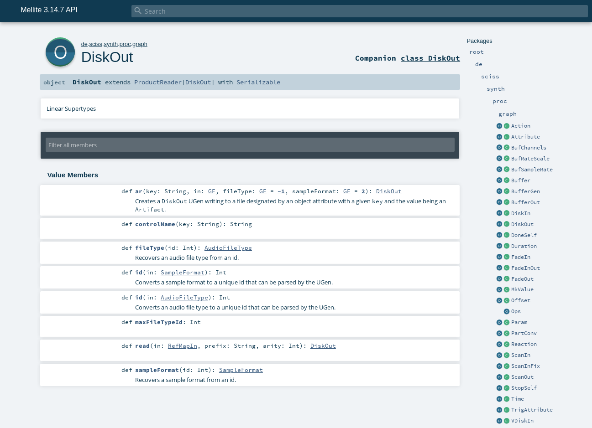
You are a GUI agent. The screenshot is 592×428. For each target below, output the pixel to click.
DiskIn (520, 213)
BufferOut (525, 202)
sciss (95, 44)
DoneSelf (524, 235)
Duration (524, 246)
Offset (520, 300)
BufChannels (528, 147)
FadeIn (520, 257)
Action (520, 126)
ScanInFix (525, 366)
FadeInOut (525, 268)
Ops (516, 311)
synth (111, 44)
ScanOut (522, 377)
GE (211, 191)
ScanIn (520, 355)
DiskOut (522, 224)
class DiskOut (430, 57)
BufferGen (525, 191)
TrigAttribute (532, 410)
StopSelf (524, 388)
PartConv (524, 333)
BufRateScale (530, 158)
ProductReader (158, 82)
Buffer (520, 180)
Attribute (525, 137)
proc (125, 44)
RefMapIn (182, 345)
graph (139, 44)
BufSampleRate (532, 169)
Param (519, 322)
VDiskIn (522, 421)
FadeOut (522, 279)
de (84, 44)
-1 (281, 191)
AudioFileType (228, 247)
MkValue (522, 289)
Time (517, 399)
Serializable (258, 82)
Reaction (524, 344)
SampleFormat (182, 272)
